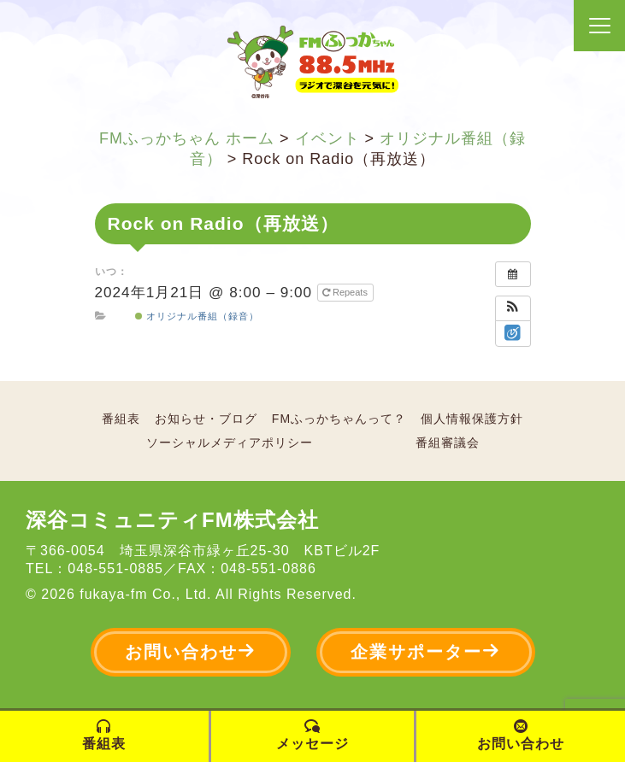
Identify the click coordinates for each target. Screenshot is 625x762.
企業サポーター (426, 651)
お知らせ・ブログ (206, 418)
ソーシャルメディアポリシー (229, 442)
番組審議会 (448, 442)
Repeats (346, 292)
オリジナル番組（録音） (197, 316)
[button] (513, 308)
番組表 (121, 418)
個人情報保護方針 (472, 418)
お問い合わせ (190, 651)
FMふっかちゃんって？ (339, 418)
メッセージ (312, 735)
